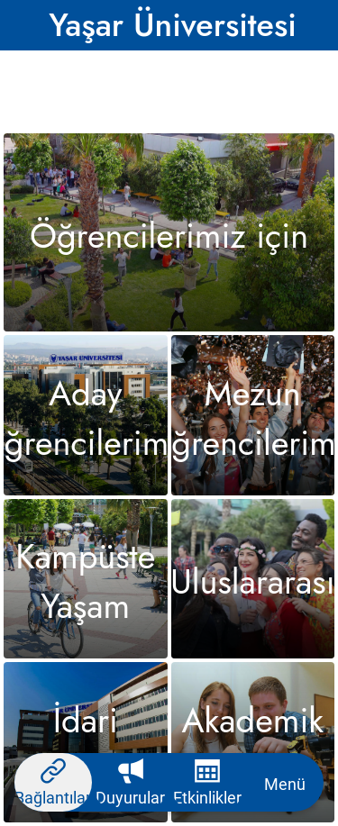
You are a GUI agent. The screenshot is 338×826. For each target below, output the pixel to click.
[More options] (285, 782)
